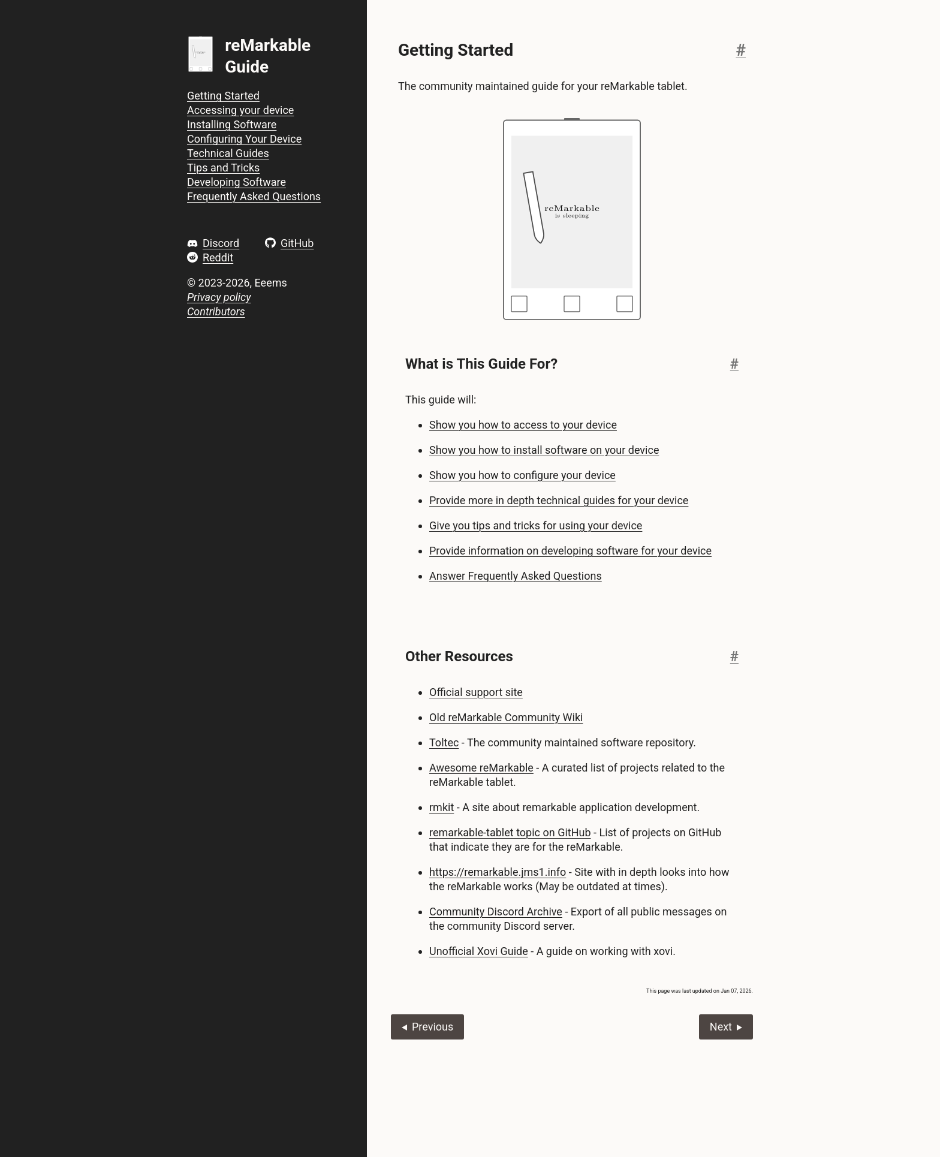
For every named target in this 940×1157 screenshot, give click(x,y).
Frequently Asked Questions (254, 196)
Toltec (444, 742)
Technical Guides (228, 153)
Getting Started (223, 95)
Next (721, 1026)
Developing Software (236, 182)
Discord (221, 243)
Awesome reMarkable (481, 767)
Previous (432, 1026)
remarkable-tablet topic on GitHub (510, 832)
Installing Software (231, 124)
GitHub (297, 243)
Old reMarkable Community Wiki (506, 717)
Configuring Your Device (244, 138)
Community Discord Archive (495, 911)
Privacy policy (219, 297)
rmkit (441, 807)
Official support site (476, 692)
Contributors (216, 311)
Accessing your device (240, 110)
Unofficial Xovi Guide (478, 951)
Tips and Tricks (223, 167)
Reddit (218, 257)
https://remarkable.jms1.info (497, 872)
